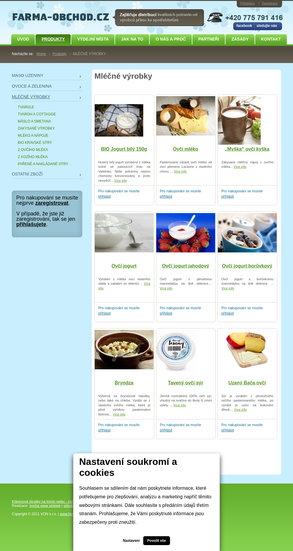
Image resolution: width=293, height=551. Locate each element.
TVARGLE (26, 107)
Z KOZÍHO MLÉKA (33, 157)
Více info (120, 180)
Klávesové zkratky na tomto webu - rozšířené (47, 502)
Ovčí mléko (185, 149)
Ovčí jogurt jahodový (185, 265)
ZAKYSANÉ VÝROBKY (36, 128)
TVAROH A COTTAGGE (37, 114)
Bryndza (124, 382)
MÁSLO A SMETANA (34, 121)
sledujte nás (267, 26)
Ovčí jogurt (124, 265)
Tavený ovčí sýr (185, 382)
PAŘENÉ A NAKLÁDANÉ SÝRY (43, 164)
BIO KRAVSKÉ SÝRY (35, 143)
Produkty (53, 39)
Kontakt (271, 39)
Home (41, 54)
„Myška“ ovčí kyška (247, 149)
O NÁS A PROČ (171, 39)
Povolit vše (156, 541)
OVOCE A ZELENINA (32, 86)
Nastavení (131, 541)
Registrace (270, 3)
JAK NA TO (132, 39)
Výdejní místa (93, 39)
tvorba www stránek (44, 506)
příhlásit (104, 196)
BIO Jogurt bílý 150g (124, 149)
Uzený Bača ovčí (247, 382)
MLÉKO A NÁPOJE (33, 135)
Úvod (23, 39)
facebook (244, 26)
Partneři (208, 39)
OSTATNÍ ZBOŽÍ (27, 174)
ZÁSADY (240, 39)
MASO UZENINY (28, 75)
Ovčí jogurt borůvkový (247, 265)
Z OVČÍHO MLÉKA (33, 150)
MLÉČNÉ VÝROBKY (31, 96)
